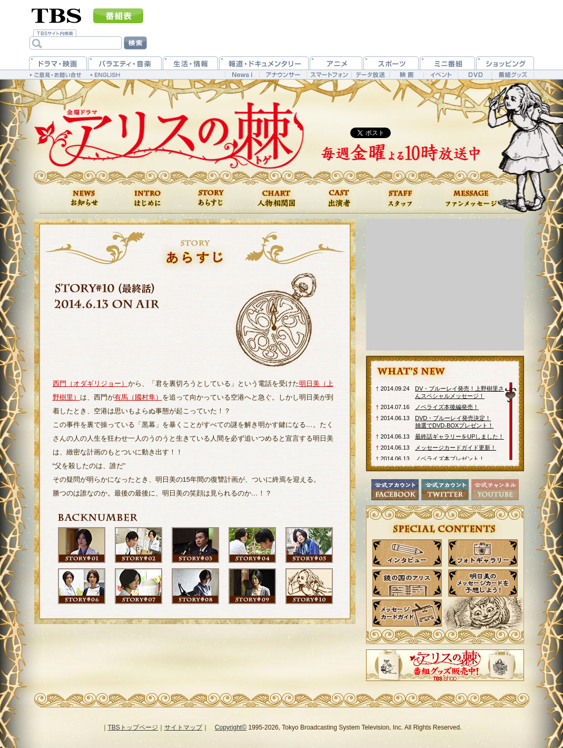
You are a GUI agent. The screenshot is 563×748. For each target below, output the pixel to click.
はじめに (147, 198)
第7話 (138, 586)
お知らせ (84, 198)
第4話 (252, 545)
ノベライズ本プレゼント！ (450, 458)
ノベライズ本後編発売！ (447, 407)
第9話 (252, 586)
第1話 (81, 545)
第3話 (195, 545)
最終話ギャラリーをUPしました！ (459, 436)
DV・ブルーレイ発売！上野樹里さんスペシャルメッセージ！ (459, 392)
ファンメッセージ (471, 198)
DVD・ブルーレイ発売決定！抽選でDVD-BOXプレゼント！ (454, 422)
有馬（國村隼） (138, 397)
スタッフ (400, 198)
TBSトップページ (133, 727)
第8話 (195, 586)
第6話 (81, 586)
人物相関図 (276, 198)
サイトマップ (183, 727)
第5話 (309, 545)
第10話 (309, 586)
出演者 (339, 198)
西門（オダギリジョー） (90, 383)
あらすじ (210, 198)
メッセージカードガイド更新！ (455, 447)
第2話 (138, 545)
